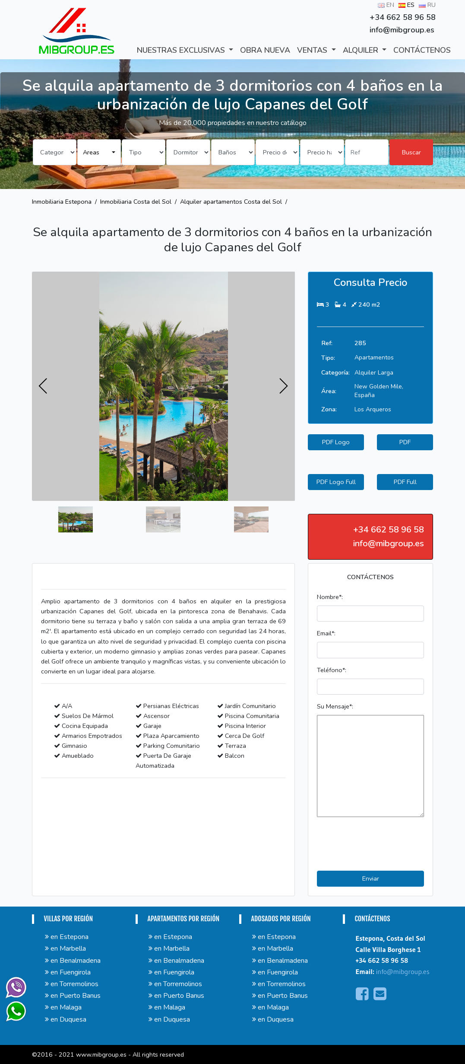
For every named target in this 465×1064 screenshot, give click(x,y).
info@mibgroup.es (403, 971)
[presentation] (43, 386)
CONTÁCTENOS (422, 50)
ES (406, 4)
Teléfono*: (331, 670)
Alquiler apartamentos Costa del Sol (231, 201)
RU (427, 4)
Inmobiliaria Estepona (62, 201)
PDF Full (405, 482)
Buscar (411, 152)
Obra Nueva (265, 50)
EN (386, 4)
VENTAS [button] (313, 50)
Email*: (326, 633)
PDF (405, 442)
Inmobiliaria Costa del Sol (135, 201)
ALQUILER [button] (361, 50)
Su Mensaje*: (335, 706)
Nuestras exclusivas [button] (182, 50)
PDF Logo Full (336, 482)
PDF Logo (336, 442)
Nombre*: (330, 597)
